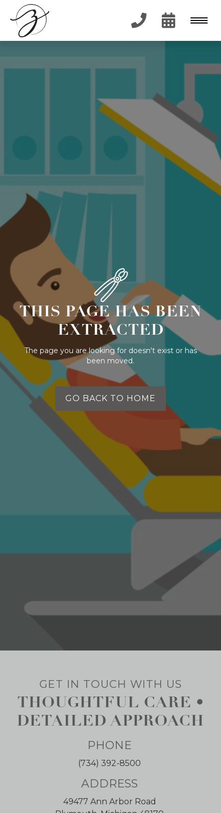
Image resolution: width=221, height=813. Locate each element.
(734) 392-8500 (109, 763)
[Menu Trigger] (197, 20)
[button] (198, 20)
